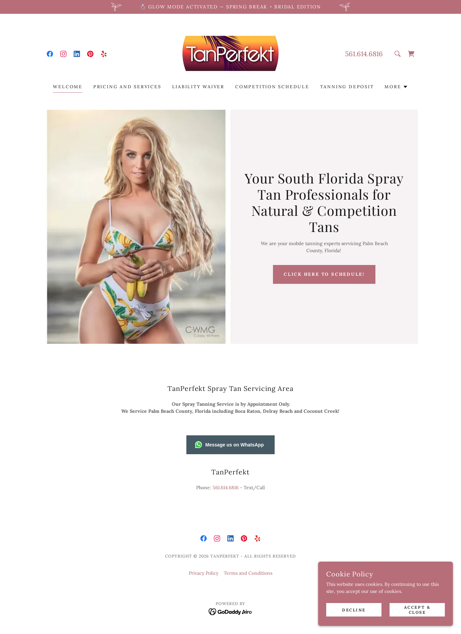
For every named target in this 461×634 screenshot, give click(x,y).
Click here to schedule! (324, 274)
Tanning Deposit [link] (347, 87)
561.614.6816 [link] (364, 53)
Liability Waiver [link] (198, 87)
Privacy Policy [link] (203, 573)
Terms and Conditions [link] (248, 573)
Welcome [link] (67, 87)
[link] (50, 54)
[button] (396, 87)
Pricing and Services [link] (127, 87)
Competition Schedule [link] (272, 87)
